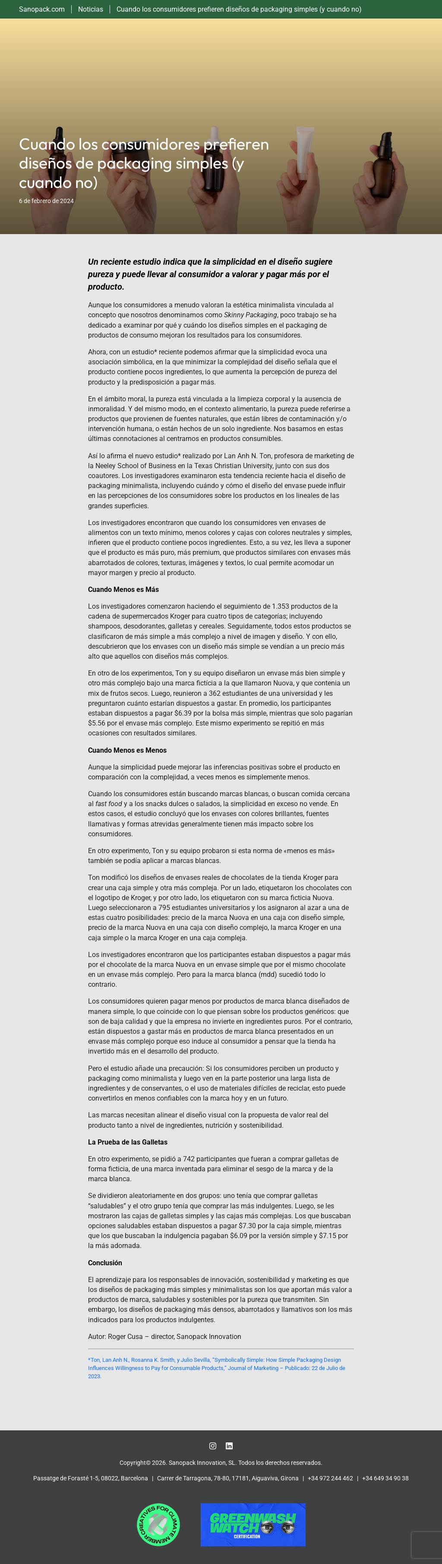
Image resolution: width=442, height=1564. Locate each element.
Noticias (90, 9)
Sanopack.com (42, 9)
